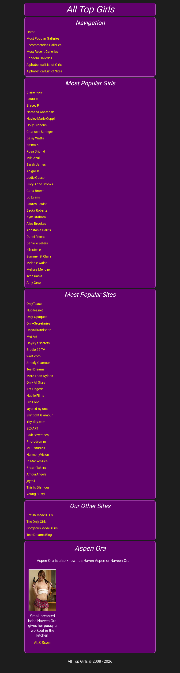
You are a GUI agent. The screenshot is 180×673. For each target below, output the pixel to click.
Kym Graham (36, 217)
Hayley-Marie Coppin (41, 118)
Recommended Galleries (43, 45)
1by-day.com (35, 422)
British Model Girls (39, 515)
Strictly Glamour (38, 363)
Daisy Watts (35, 138)
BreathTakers (36, 468)
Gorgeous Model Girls (42, 528)
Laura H (32, 99)
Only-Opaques (36, 317)
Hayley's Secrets (38, 343)
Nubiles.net (34, 310)
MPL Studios (35, 448)
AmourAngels (36, 474)
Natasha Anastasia (40, 112)
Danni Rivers (35, 237)
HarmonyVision (37, 454)
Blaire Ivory (34, 92)
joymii (30, 481)
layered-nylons (37, 409)
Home (30, 32)
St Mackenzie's (37, 461)
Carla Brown (35, 191)
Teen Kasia (34, 276)
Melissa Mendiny (38, 269)
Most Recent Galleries (42, 51)
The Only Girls (36, 521)
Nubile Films (35, 395)
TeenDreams (35, 369)
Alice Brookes (36, 223)
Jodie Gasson (36, 177)
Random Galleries (39, 58)
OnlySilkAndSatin (38, 330)
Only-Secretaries (38, 323)
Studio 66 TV (35, 349)
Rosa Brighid (35, 151)
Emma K (32, 145)
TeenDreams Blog (39, 535)
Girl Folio (32, 402)
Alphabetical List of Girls (44, 65)
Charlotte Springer (39, 132)
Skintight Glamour (39, 415)
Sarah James (36, 164)
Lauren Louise (36, 204)
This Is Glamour (37, 487)
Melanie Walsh (36, 263)
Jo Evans (33, 197)
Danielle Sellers (37, 243)
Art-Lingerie (34, 389)
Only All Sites (35, 382)
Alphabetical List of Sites (44, 71)
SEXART (32, 428)
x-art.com (33, 356)
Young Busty (35, 494)
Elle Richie (33, 250)
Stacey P (32, 105)
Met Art (31, 336)
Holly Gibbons (36, 125)
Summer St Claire (38, 256)
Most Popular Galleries (42, 38)
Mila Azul (33, 158)
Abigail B (32, 171)
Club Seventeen (37, 435)
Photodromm (36, 441)
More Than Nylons (39, 376)
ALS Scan (42, 642)
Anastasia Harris (38, 230)
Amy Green (34, 282)
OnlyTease (33, 304)
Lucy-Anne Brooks (39, 184)
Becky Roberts (36, 210)
